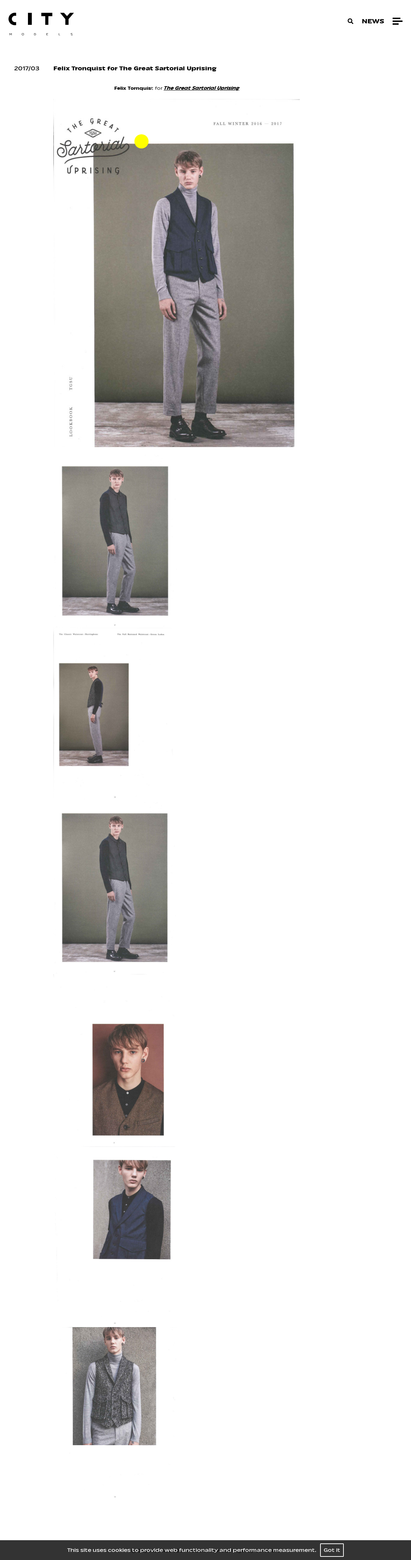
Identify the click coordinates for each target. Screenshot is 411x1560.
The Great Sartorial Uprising (201, 88)
